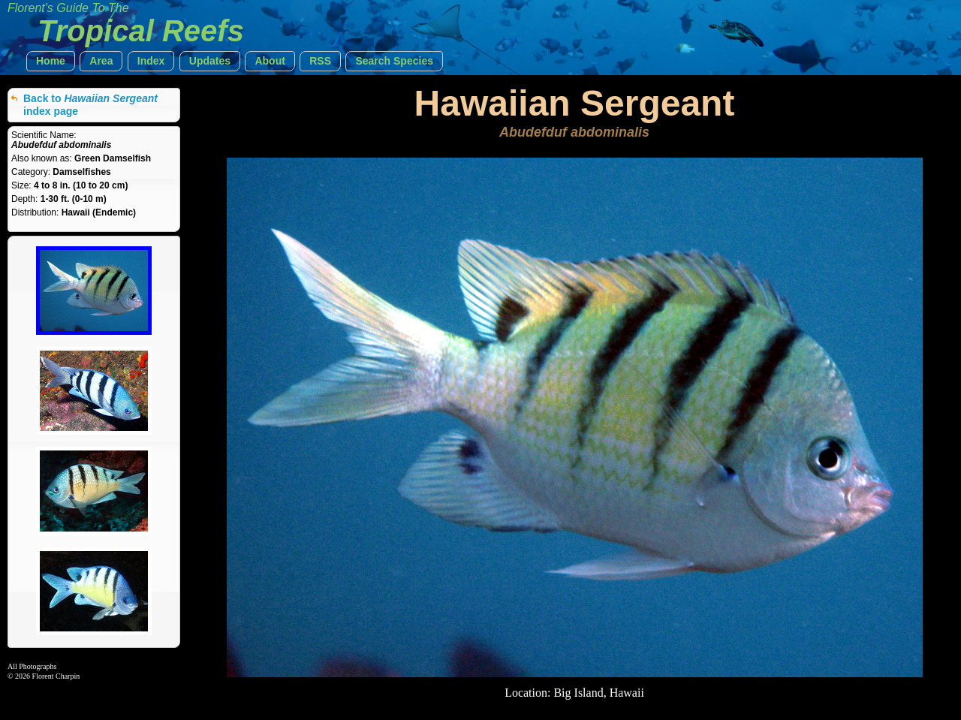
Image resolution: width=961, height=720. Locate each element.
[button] (50, 61)
